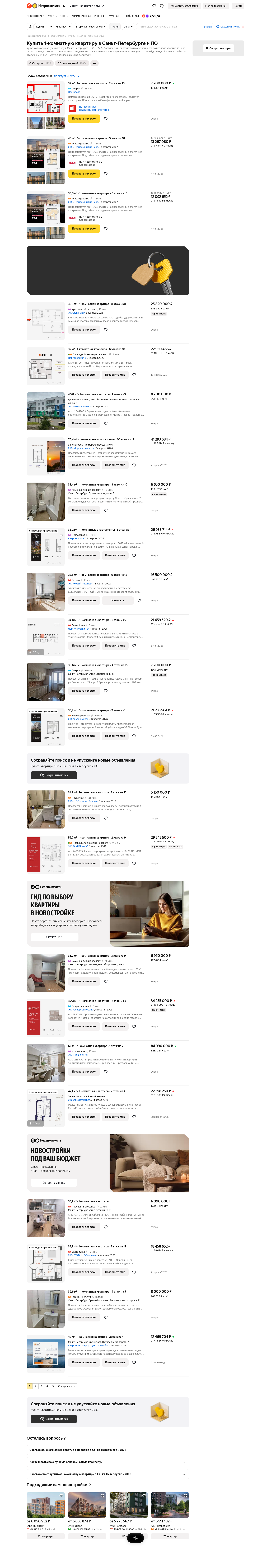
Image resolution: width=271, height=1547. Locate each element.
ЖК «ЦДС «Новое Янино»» (83, 801)
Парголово (74, 92)
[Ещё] (94, 63)
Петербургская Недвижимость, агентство (94, 108)
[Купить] (52, 16)
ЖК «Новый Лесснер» (80, 583)
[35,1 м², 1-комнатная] (47, 1220)
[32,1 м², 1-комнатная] (47, 1265)
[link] (238, 6)
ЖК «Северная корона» (81, 1009)
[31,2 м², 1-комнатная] (47, 811)
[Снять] (64, 16)
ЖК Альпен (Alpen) (78, 719)
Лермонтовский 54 (79, 628)
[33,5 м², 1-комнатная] (47, 594)
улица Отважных (98, 1210)
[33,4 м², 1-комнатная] (47, 503)
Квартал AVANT (77, 538)
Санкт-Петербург (78, 493)
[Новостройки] (36, 16)
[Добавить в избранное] (106, 119)
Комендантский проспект (103, 964)
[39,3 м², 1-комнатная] (47, 323)
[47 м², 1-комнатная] (47, 1355)
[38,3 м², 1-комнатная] (47, 217)
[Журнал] (114, 16)
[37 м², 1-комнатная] (47, 107)
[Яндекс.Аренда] (150, 16)
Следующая (66, 1386)
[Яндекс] (29, 5)
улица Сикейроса (98, 673)
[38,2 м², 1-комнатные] (47, 548)
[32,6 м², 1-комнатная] (47, 1310)
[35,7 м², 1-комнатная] (47, 729)
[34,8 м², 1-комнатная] (47, 639)
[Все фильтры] (30, 26)
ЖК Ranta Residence (79, 1100)
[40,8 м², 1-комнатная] (47, 413)
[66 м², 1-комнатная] (47, 1065)
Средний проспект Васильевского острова (113, 1300)
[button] (162, 6)
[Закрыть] (243, 26)
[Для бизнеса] (131, 16)
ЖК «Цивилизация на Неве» (84, 147)
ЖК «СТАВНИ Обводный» (82, 1255)
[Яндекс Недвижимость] (48, 5)
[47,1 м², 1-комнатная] (47, 1110)
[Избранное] (154, 6)
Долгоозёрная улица (100, 493)
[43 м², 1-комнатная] (47, 162)
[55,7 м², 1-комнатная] (47, 856)
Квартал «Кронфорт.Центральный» (88, 1345)
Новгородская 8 (77, 357)
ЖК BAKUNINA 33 (78, 846)
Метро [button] (208, 26)
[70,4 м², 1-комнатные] (47, 458)
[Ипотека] (100, 16)
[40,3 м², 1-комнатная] (47, 1020)
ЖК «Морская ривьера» (81, 448)
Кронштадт (95, 1342)
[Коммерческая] (81, 16)
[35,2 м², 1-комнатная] (47, 974)
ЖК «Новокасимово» (80, 406)
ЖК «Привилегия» (78, 1054)
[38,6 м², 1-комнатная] (47, 684)
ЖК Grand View (76, 312)
